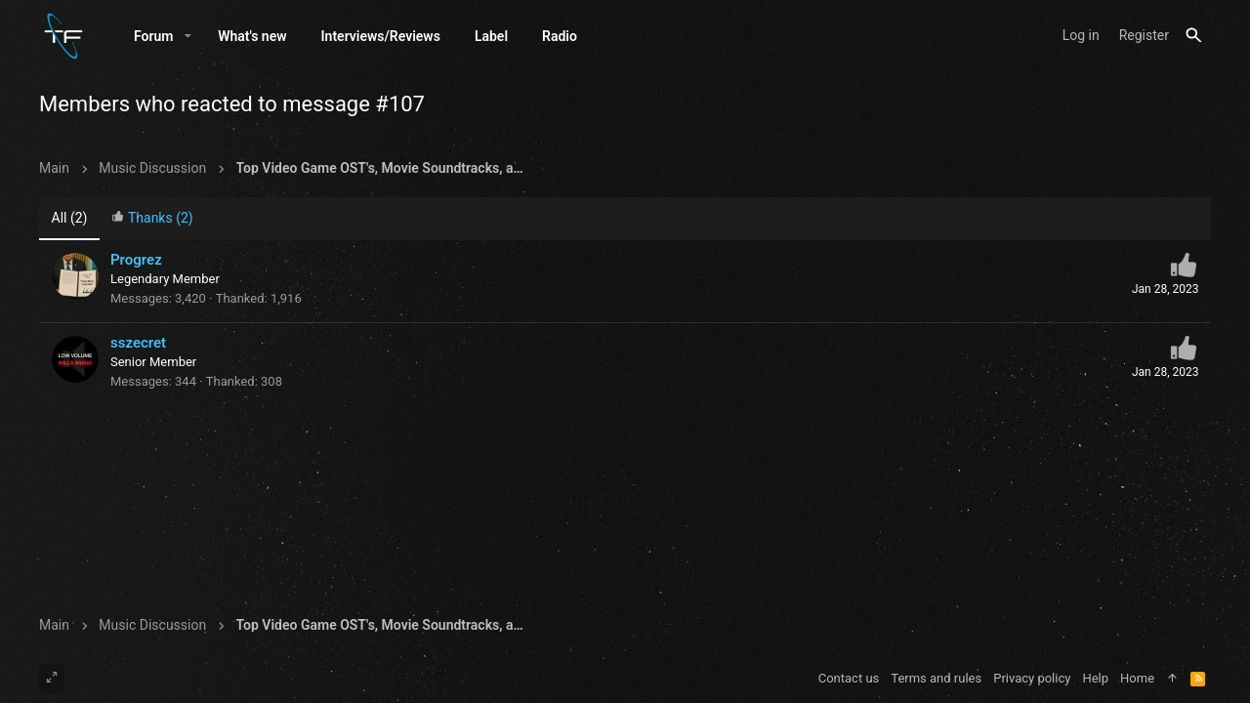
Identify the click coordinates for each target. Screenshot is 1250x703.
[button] (188, 36)
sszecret (138, 343)
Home (1137, 678)
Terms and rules (936, 678)
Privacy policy (1031, 678)
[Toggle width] (51, 678)
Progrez (136, 260)
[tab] (152, 219)
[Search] (1194, 36)
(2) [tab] (70, 218)
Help (1095, 678)
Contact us (849, 678)
